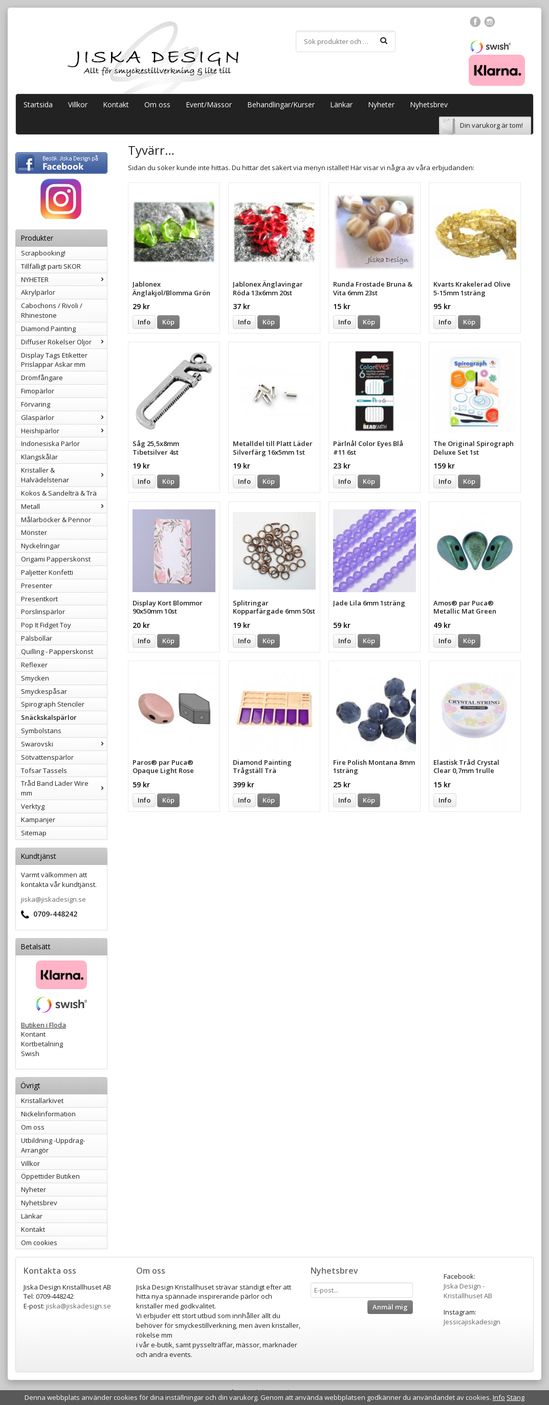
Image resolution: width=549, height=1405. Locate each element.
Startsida (38, 104)
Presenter (36, 585)
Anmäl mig (390, 1307)
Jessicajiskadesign (472, 1321)
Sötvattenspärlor (47, 757)
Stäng (515, 1397)
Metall (64, 506)
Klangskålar (39, 456)
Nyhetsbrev (429, 104)
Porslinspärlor (43, 611)
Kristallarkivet (42, 1100)
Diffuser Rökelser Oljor (64, 341)
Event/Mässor (209, 104)
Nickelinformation (48, 1113)
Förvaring (35, 404)
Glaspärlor (64, 417)
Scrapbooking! (43, 252)
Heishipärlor (64, 430)
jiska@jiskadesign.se (53, 899)
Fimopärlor (37, 390)
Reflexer (34, 664)
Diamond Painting (48, 328)
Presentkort (39, 598)
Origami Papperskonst (56, 559)
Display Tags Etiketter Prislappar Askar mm (54, 359)
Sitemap (34, 832)
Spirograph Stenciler (52, 704)
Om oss (157, 104)
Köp (168, 321)
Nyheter (381, 104)
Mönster (34, 532)
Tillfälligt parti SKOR (51, 266)
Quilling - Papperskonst (57, 651)
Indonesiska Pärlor (50, 443)
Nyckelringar (40, 545)
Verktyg (33, 806)
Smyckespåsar (44, 691)
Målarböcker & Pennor (56, 519)
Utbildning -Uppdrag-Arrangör (53, 1145)
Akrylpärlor (38, 292)
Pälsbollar (36, 638)
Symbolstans (41, 730)
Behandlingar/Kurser (281, 104)
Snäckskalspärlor (49, 717)
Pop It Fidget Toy (46, 624)
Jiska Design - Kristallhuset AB (468, 1290)
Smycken (35, 678)
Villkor (77, 104)
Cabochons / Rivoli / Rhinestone (51, 310)
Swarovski (64, 743)
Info (144, 321)
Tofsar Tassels (44, 770)
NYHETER (64, 279)
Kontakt (116, 104)
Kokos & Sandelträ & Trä (59, 493)
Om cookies (39, 1242)
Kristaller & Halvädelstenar (64, 474)
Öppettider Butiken (50, 1176)
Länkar (341, 104)
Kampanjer (38, 819)
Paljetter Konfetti (47, 572)
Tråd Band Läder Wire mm (64, 788)
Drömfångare (42, 377)
